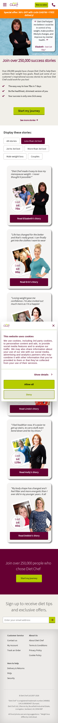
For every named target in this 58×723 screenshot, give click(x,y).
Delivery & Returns (15, 668)
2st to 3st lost (13, 148)
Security (11, 678)
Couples (35, 156)
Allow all (29, 384)
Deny (29, 394)
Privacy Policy (35, 650)
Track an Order (14, 650)
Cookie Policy (35, 655)
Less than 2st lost (33, 140)
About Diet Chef (36, 640)
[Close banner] (53, 326)
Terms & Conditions (38, 645)
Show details (41, 374)
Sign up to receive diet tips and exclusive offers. (29, 607)
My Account (12, 645)
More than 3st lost (37, 148)
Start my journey (29, 111)
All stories (11, 140)
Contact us (12, 640)
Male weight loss (15, 156)
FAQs (9, 673)
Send (52, 620)
